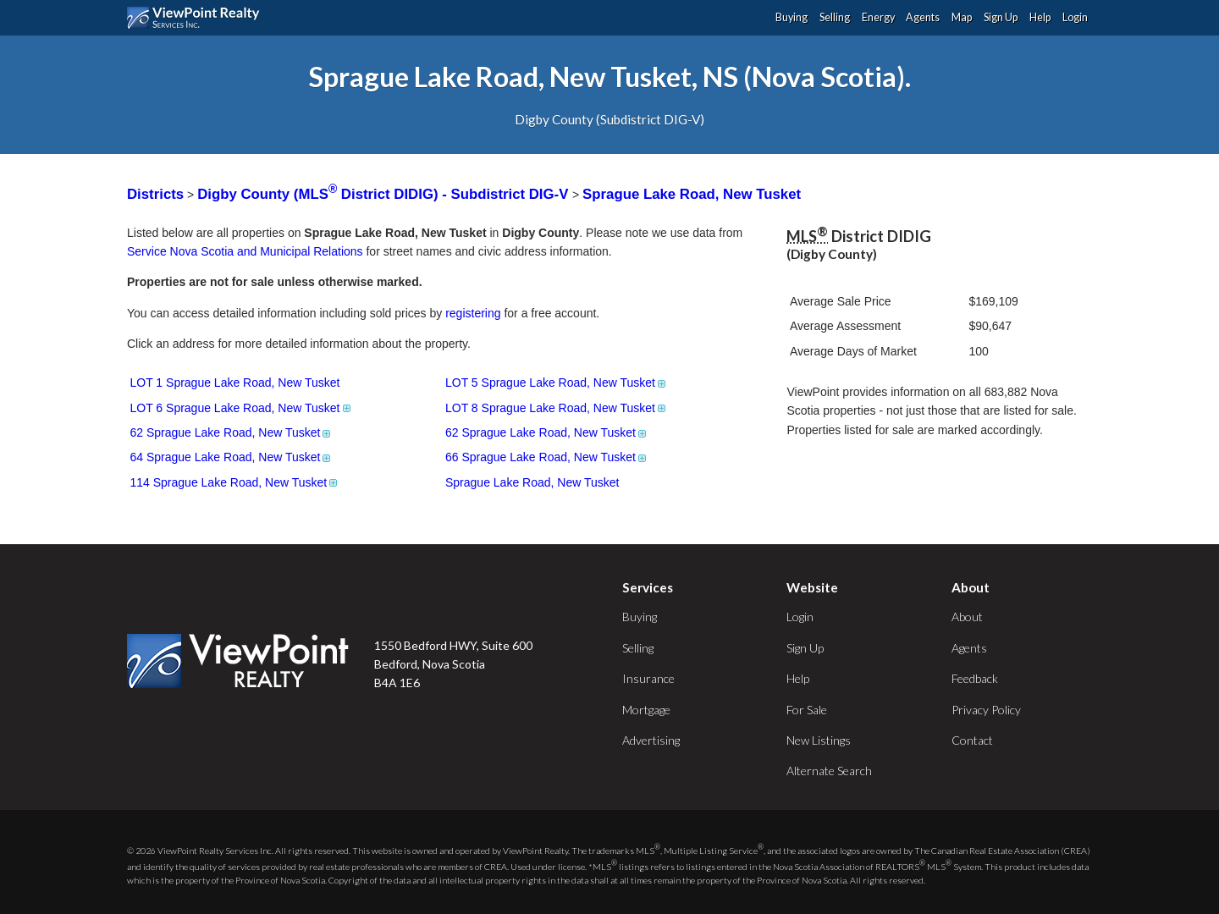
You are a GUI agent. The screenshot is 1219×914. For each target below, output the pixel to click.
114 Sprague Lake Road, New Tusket (235, 482)
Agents (923, 17)
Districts (155, 194)
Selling (834, 17)
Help (1040, 17)
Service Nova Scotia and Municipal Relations (245, 251)
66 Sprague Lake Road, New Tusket (546, 457)
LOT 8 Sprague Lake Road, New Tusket (556, 408)
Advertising (651, 740)
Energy (878, 17)
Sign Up (1001, 17)
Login (1075, 17)
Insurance (648, 678)
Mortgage (646, 709)
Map (961, 17)
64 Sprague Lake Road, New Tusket (232, 457)
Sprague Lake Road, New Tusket (691, 194)
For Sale (806, 709)
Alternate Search (829, 770)
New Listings (818, 740)
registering (472, 313)
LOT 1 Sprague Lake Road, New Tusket (235, 382)
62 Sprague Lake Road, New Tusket (232, 432)
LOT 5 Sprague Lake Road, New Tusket (556, 382)
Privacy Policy (986, 709)
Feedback (974, 678)
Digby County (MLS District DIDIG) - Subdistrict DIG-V (384, 194)
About (967, 616)
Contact (972, 740)
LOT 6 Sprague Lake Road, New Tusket (241, 408)
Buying (791, 17)
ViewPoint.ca (197, 18)
